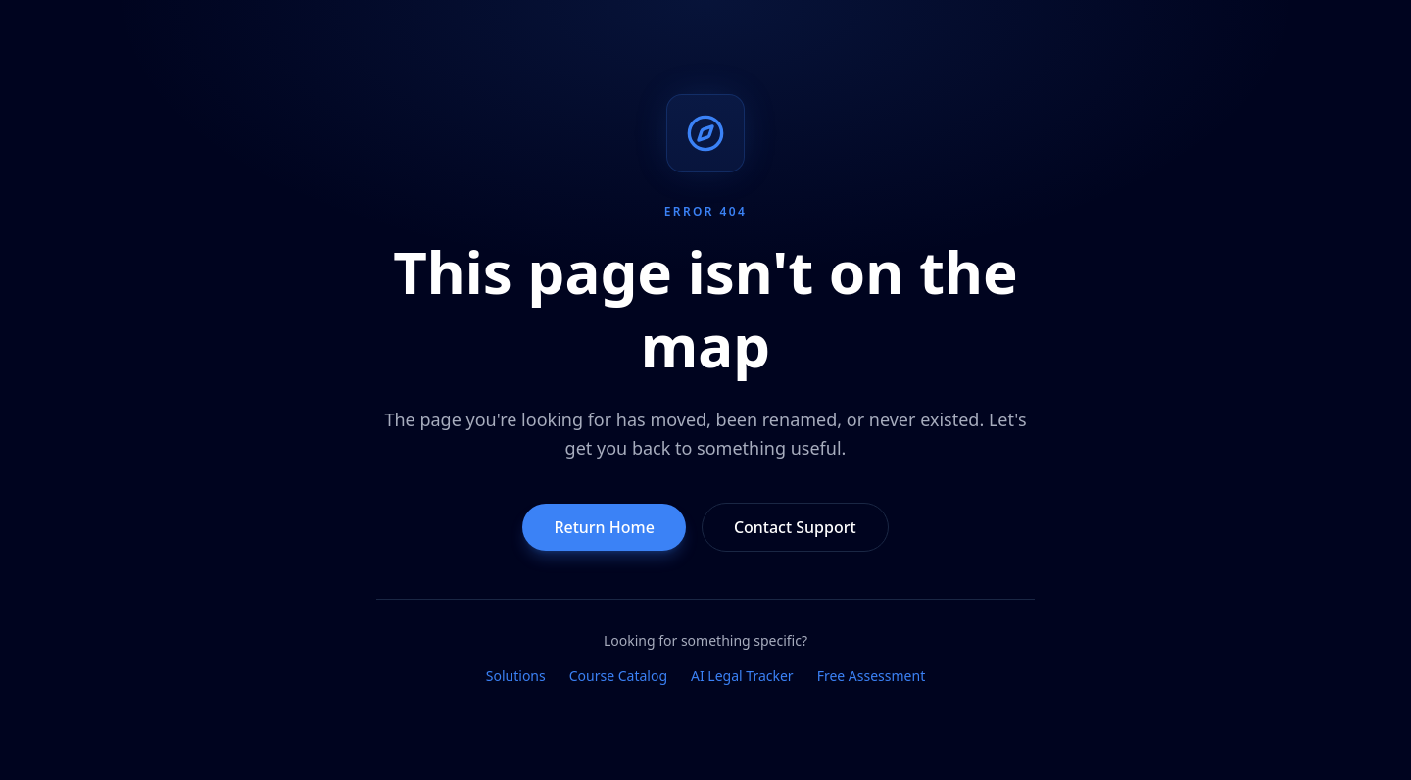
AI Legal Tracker (742, 675)
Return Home (604, 527)
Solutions (516, 675)
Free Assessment (871, 675)
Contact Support (795, 527)
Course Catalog (618, 675)
